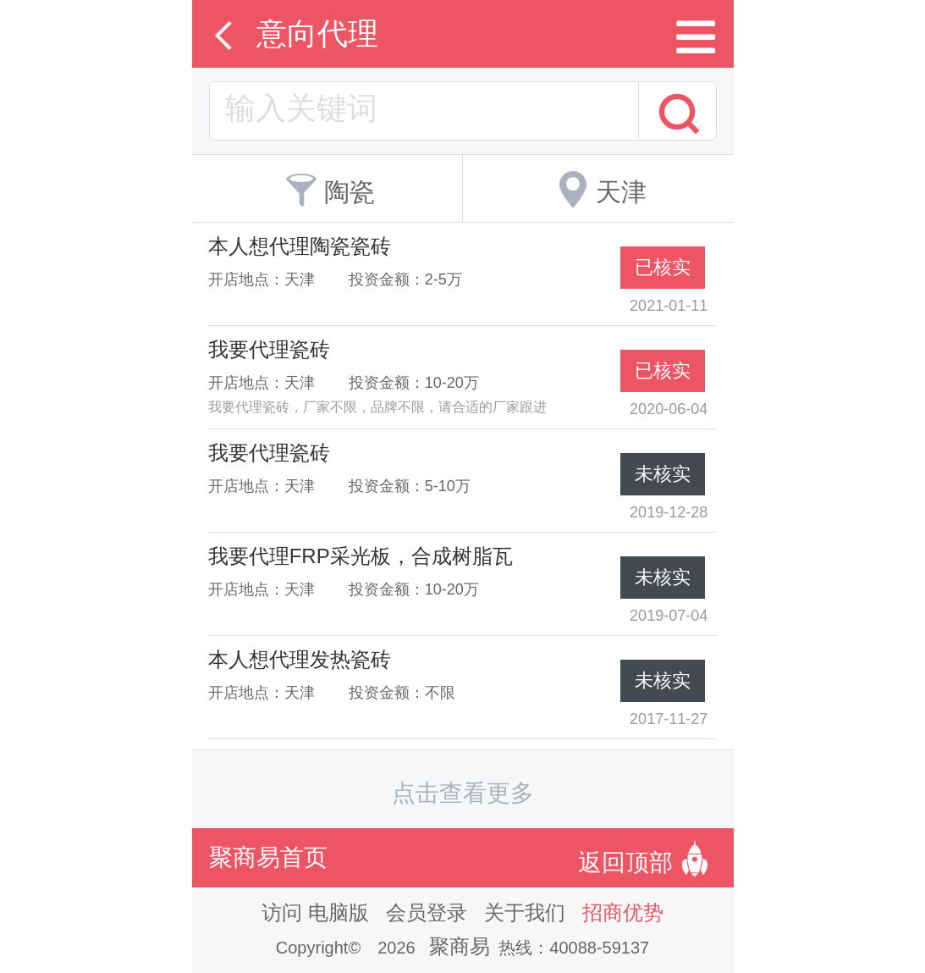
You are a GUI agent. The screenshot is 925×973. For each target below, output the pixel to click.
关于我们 (524, 912)
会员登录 (426, 912)
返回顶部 (647, 858)
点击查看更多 (463, 793)
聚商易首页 (268, 857)
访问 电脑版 (315, 912)
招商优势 (622, 912)
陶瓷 (326, 187)
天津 (598, 187)
